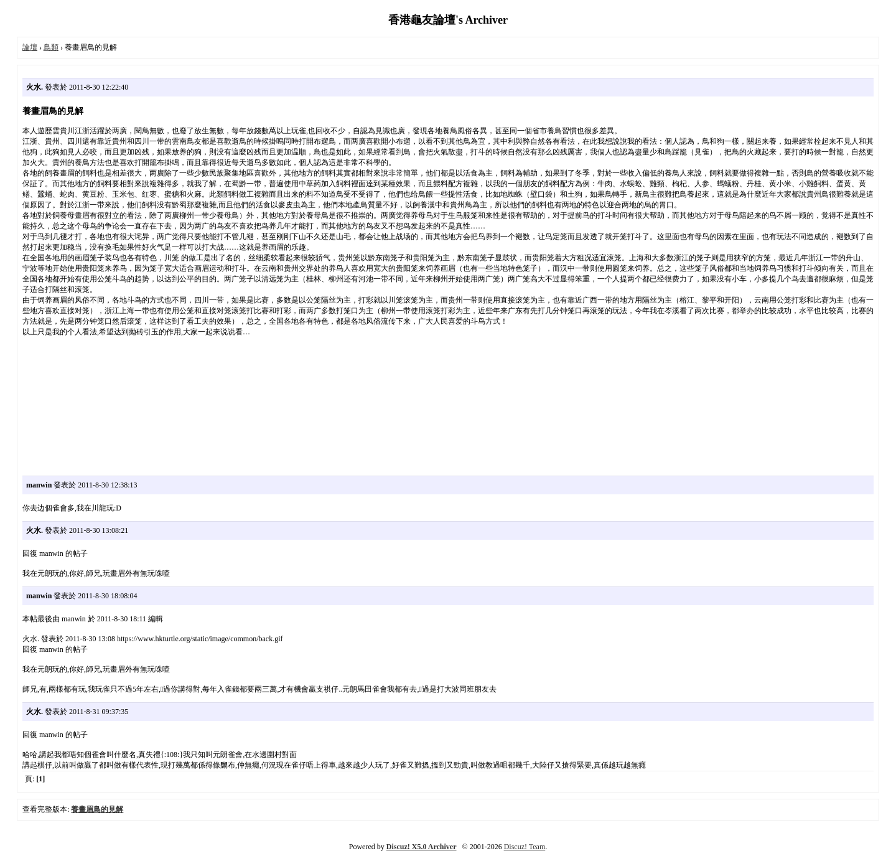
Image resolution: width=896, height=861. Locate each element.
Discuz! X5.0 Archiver (421, 846)
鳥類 (51, 47)
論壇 (29, 47)
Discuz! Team (525, 846)
